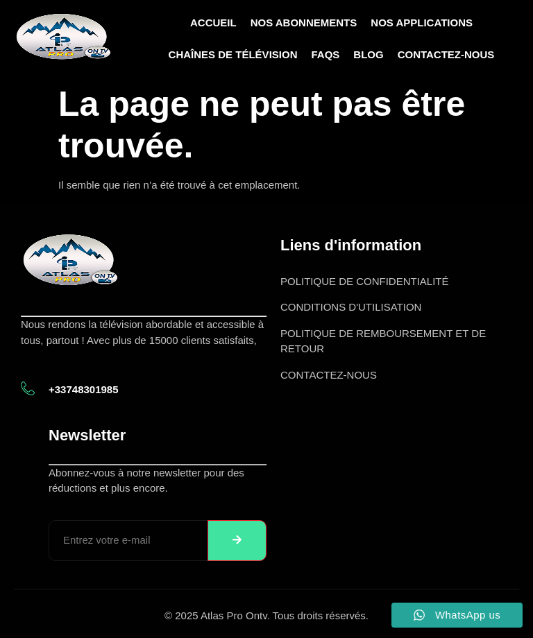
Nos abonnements (304, 22)
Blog (368, 54)
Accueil (213, 22)
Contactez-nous (446, 54)
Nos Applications (422, 22)
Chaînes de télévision (233, 54)
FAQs (325, 54)
